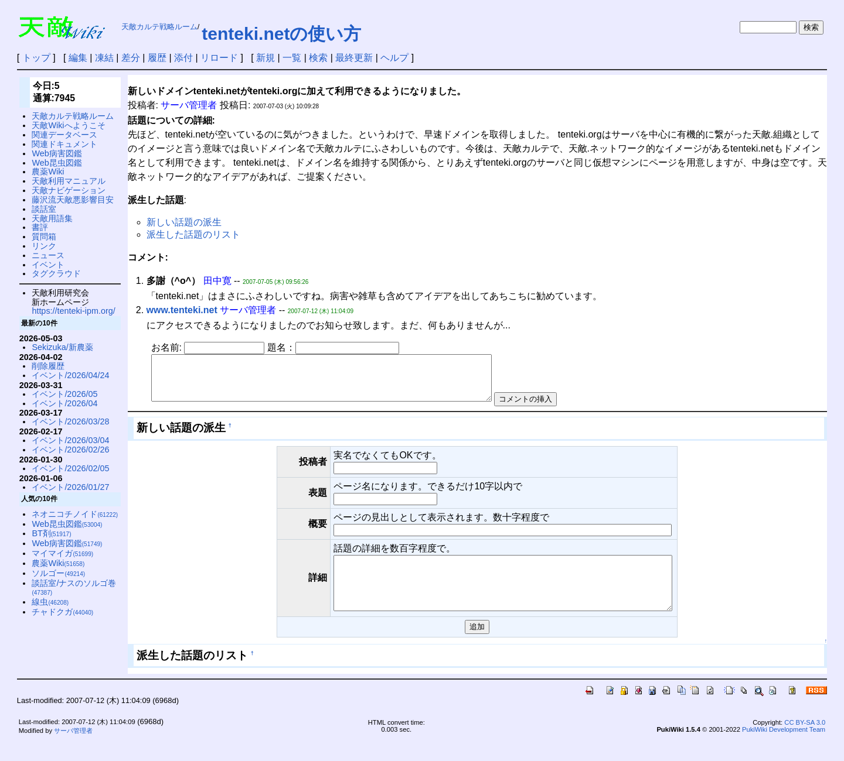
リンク (44, 246)
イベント (48, 264)
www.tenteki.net (182, 310)
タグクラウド (56, 273)
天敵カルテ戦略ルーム (159, 26)
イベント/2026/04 (64, 403)
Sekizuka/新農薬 (62, 347)
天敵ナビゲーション (69, 190)
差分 (130, 58)
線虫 (50, 601)
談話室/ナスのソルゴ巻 (74, 587)
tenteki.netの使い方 (281, 33)
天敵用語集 (52, 218)
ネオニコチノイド (75, 514)
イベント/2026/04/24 (70, 375)
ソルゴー (58, 573)
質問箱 (44, 236)
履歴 (157, 58)
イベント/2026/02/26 (70, 449)
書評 (40, 227)
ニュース (48, 255)
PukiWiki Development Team (783, 748)
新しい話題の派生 (184, 222)
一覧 (292, 58)
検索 (318, 58)
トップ (36, 58)
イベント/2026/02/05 (70, 468)
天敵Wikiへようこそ (68, 125)
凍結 (104, 58)
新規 (265, 58)
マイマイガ (62, 553)
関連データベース (64, 134)
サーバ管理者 (73, 749)
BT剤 (51, 533)
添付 (183, 58)
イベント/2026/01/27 (70, 487)
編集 (78, 58)
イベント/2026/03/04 (70, 440)
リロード (219, 58)
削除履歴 (48, 366)
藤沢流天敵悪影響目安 (73, 199)
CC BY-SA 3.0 (804, 741)
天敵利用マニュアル (69, 181)
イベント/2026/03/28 (70, 421)
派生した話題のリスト (193, 234)
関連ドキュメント (64, 144)
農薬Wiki (48, 171)
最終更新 (354, 58)
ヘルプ (394, 58)
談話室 (44, 209)
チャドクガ (62, 611)
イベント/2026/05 (64, 394)
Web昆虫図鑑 (56, 162)
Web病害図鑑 (56, 153)
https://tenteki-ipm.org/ (73, 311)
